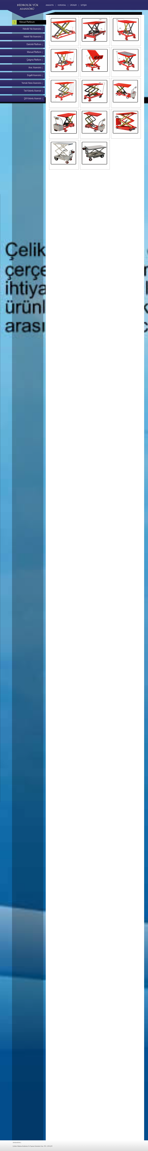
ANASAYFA (16, 1142)
